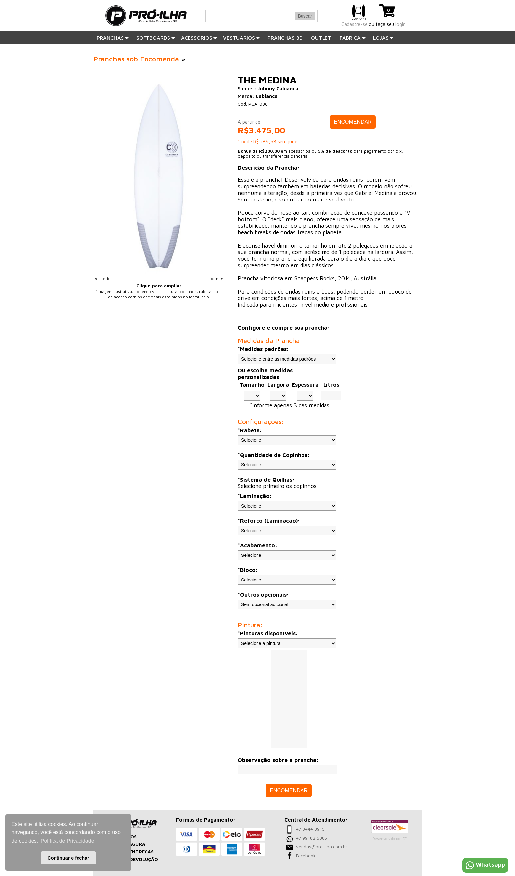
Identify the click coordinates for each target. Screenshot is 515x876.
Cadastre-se (354, 24)
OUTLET (321, 38)
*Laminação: (255, 496)
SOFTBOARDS (155, 38)
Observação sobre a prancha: (278, 760)
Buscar (305, 16)
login (400, 24)
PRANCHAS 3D (285, 38)
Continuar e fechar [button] (68, 858)
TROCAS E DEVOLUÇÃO (131, 859)
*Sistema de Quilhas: (266, 479)
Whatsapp (485, 864)
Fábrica (353, 38)
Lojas (383, 38)
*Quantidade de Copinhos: (274, 455)
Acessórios (199, 38)
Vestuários (241, 38)
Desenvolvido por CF (389, 838)
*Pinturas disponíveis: (268, 633)
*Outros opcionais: (263, 594)
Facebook (306, 855)
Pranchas (113, 38)
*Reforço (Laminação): (269, 520)
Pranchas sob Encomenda (136, 59)
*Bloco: (248, 570)
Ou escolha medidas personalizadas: (265, 373)
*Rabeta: (250, 430)
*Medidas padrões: (263, 349)
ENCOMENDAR (353, 122)
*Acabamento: (257, 545)
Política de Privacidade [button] (67, 841)
